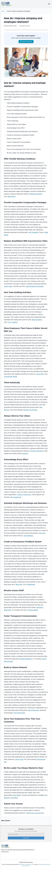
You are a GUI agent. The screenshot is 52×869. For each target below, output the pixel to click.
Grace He (42, 533)
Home (2, 11)
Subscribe (26, 838)
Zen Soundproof (15, 497)
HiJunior (25, 453)
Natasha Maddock (25, 659)
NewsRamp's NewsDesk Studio (26, 864)
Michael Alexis (37, 319)
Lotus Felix (39, 374)
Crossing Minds (32, 610)
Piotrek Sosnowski (36, 451)
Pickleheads (31, 584)
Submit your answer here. (35, 813)
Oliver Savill (19, 759)
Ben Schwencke (33, 710)
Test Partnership (19, 713)
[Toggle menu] (49, 3)
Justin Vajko (8, 286)
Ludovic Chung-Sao (24, 494)
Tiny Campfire (13, 322)
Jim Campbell (33, 232)
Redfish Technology (30, 410)
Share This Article (26, 41)
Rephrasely (11, 196)
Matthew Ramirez (36, 194)
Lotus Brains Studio (10, 376)
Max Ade (19, 584)
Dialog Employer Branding (34, 286)
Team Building (28, 535)
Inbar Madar (17, 795)
